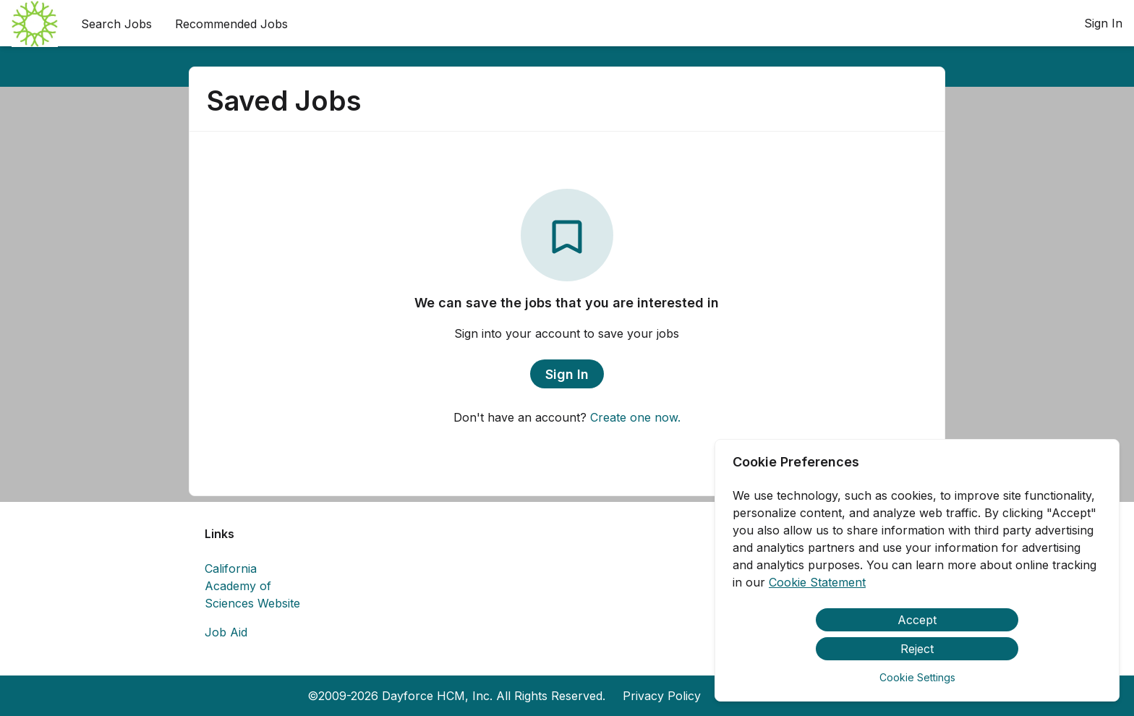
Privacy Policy (662, 696)
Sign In (1103, 23)
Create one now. (635, 417)
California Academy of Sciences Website (252, 585)
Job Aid (226, 632)
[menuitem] (35, 24)
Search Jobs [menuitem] (116, 24)
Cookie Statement (817, 582)
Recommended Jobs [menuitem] (231, 24)
